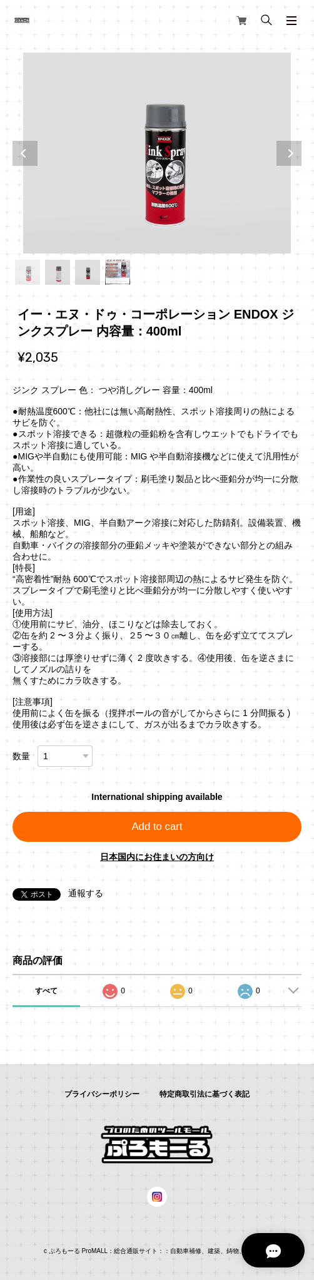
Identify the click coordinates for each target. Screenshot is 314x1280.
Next (288, 153)
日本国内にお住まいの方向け (157, 857)
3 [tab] (87, 272)
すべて (46, 990)
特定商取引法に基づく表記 (205, 1094)
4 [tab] (117, 272)
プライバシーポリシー (101, 1094)
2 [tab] (57, 272)
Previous (25, 153)
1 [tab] (27, 272)
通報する (85, 893)
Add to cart (156, 826)
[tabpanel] (157, 153)
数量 (21, 756)
